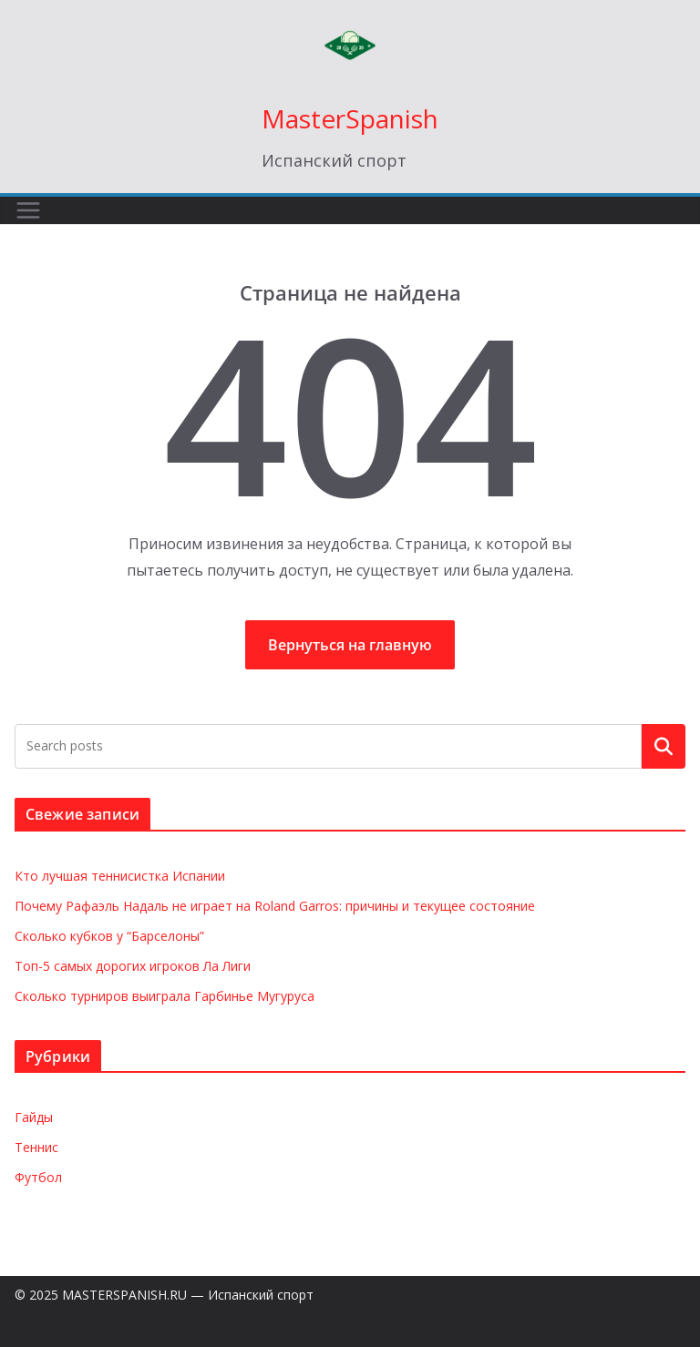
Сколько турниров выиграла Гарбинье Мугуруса (164, 996)
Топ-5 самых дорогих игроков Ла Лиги (133, 966)
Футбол (38, 1177)
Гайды (34, 1117)
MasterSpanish (350, 118)
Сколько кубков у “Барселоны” (109, 935)
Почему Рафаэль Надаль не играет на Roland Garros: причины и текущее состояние (275, 905)
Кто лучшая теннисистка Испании (120, 875)
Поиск (663, 746)
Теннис (36, 1147)
